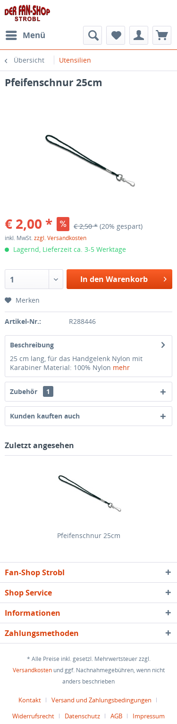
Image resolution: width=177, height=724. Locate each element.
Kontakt (29, 700)
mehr (121, 367)
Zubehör (31, 391)
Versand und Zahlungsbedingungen (101, 700)
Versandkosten (32, 670)
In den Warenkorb (123, 278)
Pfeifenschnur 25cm (88, 535)
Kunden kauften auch (45, 415)
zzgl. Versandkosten (60, 238)
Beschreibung (32, 344)
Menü (25, 34)
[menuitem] (25, 35)
